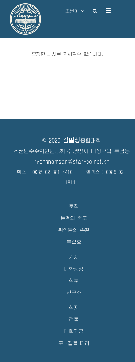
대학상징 (74, 268)
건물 (74, 319)
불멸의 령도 (74, 218)
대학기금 (74, 331)
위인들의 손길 (74, 230)
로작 (74, 206)
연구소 (74, 292)
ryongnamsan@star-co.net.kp (71, 161)
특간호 (74, 241)
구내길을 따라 (74, 343)
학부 (74, 280)
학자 (74, 307)
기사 (74, 256)
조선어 (74, 11)
